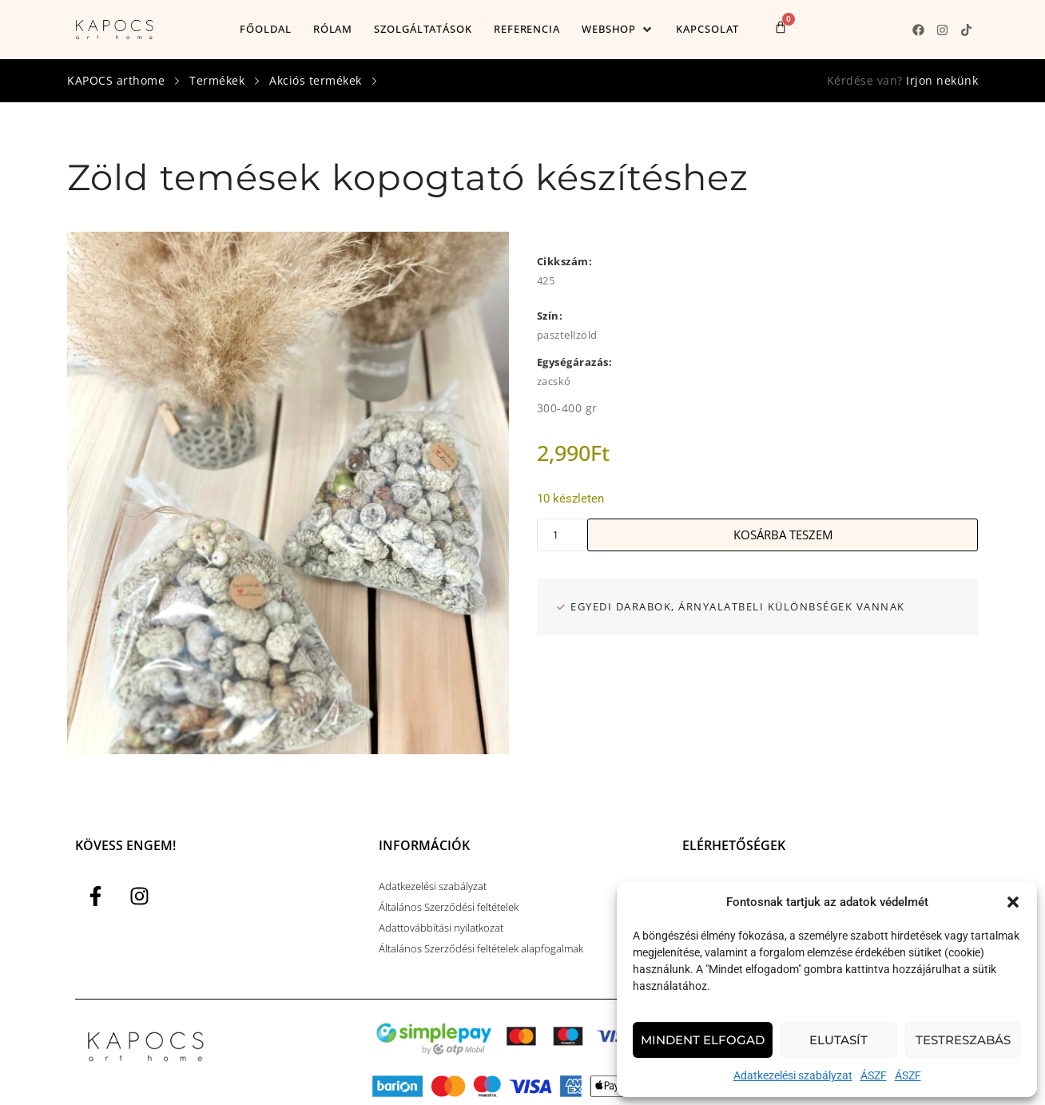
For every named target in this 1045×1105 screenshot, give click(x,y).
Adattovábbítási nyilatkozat (441, 927)
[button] (1013, 902)
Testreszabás (963, 1039)
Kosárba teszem (782, 535)
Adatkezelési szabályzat (792, 1075)
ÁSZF (873, 1075)
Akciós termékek (315, 80)
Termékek (216, 80)
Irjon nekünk (942, 80)
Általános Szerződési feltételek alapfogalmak (481, 948)
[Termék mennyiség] (562, 535)
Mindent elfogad (703, 1039)
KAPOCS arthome (116, 80)
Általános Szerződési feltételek (449, 907)
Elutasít (838, 1039)
